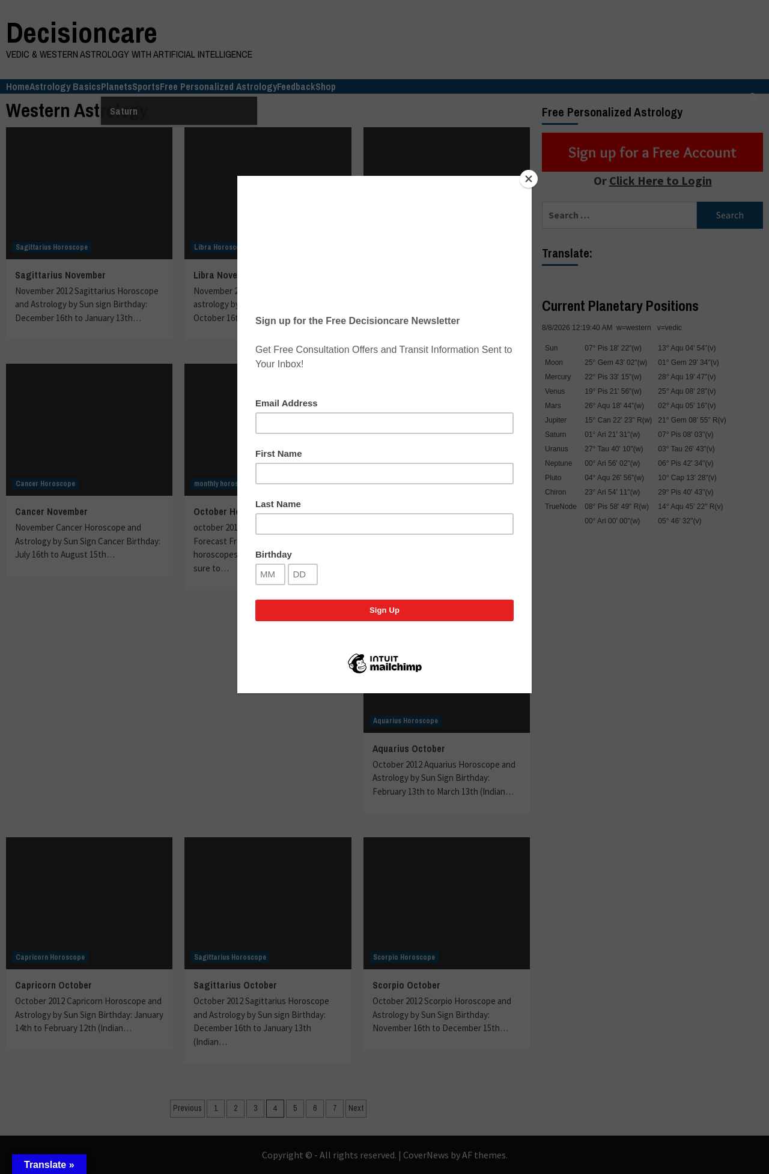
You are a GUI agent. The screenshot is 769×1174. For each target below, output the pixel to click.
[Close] (529, 179)
